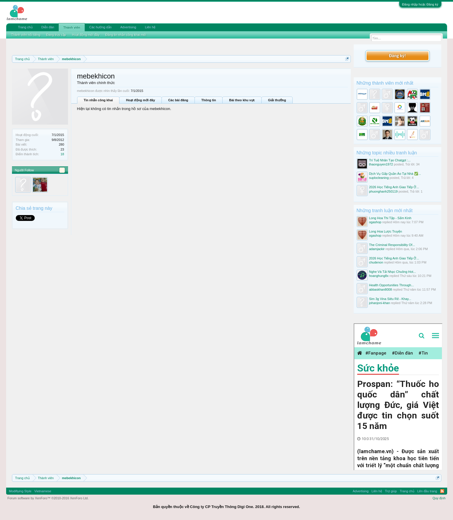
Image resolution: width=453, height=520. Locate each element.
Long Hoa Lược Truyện (385, 231)
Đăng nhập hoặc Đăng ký (420, 4)
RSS (442, 491)
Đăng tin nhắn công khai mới (125, 34)
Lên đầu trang (427, 491)
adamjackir (377, 249)
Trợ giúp (391, 491)
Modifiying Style (20, 491)
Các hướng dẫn (100, 27)
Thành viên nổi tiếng (26, 34)
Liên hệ (150, 27)
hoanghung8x (379, 276)
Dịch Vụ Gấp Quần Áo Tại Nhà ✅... (395, 173)
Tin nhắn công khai (98, 100)
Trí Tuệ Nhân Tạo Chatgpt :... (390, 160)
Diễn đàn (47, 27)
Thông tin (208, 100)
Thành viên (71, 27)
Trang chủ (25, 27)
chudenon (376, 262)
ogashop (375, 222)
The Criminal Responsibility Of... (392, 245)
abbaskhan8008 (380, 289)
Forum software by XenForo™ (48, 498)
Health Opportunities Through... (391, 285)
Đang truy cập (56, 34)
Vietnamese (42, 491)
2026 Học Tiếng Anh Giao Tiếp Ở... (394, 187)
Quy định (439, 498)
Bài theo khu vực (242, 100)
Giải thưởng (277, 100)
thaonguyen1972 (381, 164)
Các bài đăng (178, 100)
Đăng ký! (397, 55)
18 (62, 154)
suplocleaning (379, 177)
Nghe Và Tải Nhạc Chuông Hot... (392, 271)
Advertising (128, 27)
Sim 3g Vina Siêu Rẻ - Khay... (390, 299)
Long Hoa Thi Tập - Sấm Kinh (390, 218)
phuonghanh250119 (383, 191)
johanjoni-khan (379, 303)
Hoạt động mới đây (140, 100)
